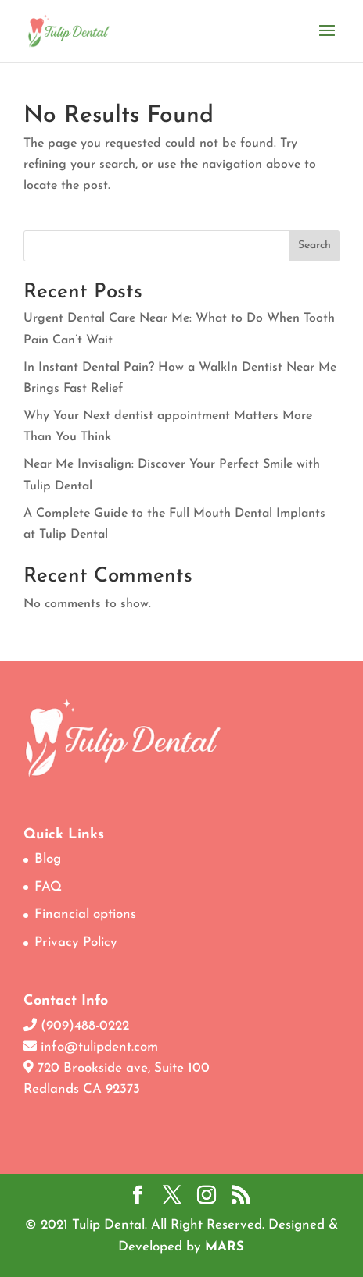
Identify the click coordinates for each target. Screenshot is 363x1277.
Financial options (85, 914)
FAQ (48, 887)
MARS (224, 1247)
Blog (47, 859)
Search (314, 245)
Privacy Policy (75, 942)
